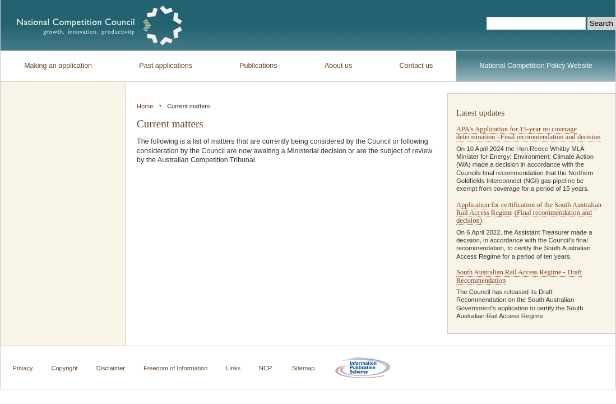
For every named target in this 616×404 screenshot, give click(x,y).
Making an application (58, 66)
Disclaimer (110, 368)
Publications (258, 66)
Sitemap (303, 368)
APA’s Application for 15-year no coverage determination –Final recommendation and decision (528, 133)
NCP (265, 368)
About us (338, 66)
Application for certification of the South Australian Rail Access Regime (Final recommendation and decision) (528, 213)
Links (233, 368)
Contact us (416, 66)
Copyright (65, 368)
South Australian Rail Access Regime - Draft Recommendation (519, 276)
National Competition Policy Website (536, 66)
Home (145, 106)
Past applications (165, 66)
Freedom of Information (175, 368)
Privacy (23, 368)
